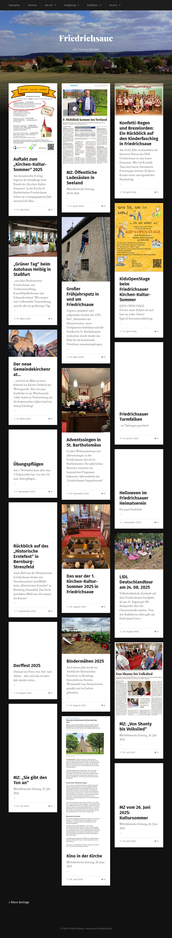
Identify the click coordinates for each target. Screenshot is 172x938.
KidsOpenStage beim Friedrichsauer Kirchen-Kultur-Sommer (135, 289)
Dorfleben (92, 5)
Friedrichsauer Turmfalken (134, 416)
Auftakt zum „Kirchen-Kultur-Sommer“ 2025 (30, 164)
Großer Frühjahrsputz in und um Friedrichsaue (83, 296)
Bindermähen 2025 (85, 661)
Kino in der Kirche (84, 856)
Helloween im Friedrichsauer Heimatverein (134, 498)
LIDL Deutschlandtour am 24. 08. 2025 (136, 582)
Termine (32, 5)
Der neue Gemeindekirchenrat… (31, 369)
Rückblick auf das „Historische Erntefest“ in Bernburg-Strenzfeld (30, 556)
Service (113, 5)
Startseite (14, 5)
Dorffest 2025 (26, 665)
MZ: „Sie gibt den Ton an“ (30, 780)
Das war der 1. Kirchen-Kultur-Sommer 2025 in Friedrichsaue (82, 584)
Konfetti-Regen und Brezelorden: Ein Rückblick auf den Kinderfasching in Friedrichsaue (139, 133)
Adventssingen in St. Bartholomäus (84, 442)
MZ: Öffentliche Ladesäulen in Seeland (82, 178)
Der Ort (49, 5)
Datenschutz (105, 928)
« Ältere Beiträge (19, 902)
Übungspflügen (28, 464)
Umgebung (70, 5)
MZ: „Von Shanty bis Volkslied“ (136, 726)
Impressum (91, 928)
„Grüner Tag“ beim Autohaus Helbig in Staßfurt (32, 269)
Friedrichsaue (86, 37)
